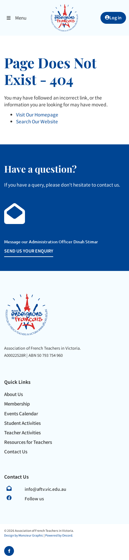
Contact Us (15, 451)
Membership (17, 403)
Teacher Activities (22, 432)
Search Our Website (37, 121)
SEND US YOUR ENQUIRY (20, 250)
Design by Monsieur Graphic (23, 535)
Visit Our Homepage (37, 114)
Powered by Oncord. (59, 535)
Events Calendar (21, 413)
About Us (13, 394)
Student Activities (22, 423)
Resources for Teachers (28, 442)
